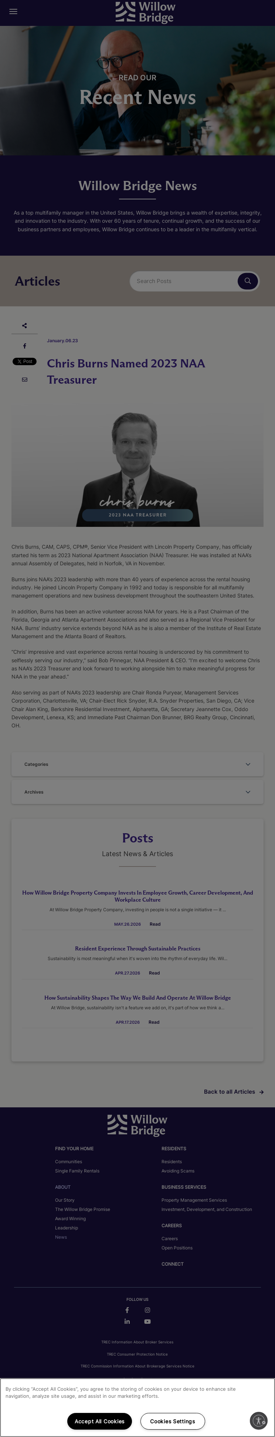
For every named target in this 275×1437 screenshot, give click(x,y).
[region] (137, 1407)
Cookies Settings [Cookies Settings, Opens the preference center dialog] (172, 1421)
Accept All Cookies (100, 1421)
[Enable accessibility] (259, 1421)
